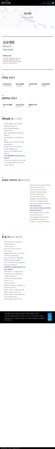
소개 (1, 387)
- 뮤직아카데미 (3, 408)
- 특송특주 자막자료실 (5, 443)
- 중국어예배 (3, 379)
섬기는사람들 (3, 327)
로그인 (44, 3)
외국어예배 (2, 376)
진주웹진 (2, 355)
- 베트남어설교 (3, 382)
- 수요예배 (2, 363)
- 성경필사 (2, 438)
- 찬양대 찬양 (3, 368)
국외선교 (2, 415)
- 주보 (1, 334)
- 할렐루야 (2, 369)
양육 (1, 400)
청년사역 (2, 392)
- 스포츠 (2, 428)
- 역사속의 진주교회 (5, 342)
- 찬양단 (2, 373)
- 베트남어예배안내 (4, 381)
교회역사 (2, 338)
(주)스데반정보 (8, 320)
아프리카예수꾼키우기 (5, 423)
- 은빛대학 (2, 407)
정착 (1, 399)
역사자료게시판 (4, 353)
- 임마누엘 (2, 371)
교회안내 (2, 324)
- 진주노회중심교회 (4, 351)
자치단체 (2, 433)
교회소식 (2, 332)
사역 (1, 404)
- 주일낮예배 (3, 360)
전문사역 (2, 394)
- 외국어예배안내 (4, 377)
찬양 (1, 366)
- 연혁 (1, 340)
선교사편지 (2, 420)
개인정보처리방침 (4, 448)
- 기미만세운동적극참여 (6, 350)
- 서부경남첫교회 (4, 343)
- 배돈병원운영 (3, 346)
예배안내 (2, 329)
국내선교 (2, 413)
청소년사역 (2, 391)
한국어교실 (2, 430)
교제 (1, 425)
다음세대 (2, 386)
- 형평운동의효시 (4, 348)
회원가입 (49, 3)
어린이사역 (2, 389)
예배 (1, 358)
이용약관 (9, 448)
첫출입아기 (2, 435)
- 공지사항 (2, 335)
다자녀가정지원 (4, 422)
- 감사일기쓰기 (3, 439)
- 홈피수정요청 (3, 444)
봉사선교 (2, 417)
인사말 (1, 325)
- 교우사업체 (3, 446)
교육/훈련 (2, 395)
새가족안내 (2, 337)
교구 (1, 431)
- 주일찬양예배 (3, 361)
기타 (1, 405)
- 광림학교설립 (3, 345)
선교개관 (31, 17)
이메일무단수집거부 (16, 448)
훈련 (1, 402)
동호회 (1, 426)
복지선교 (2, 418)
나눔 (1, 436)
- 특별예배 (2, 364)
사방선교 (24, 17)
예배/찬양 (2, 356)
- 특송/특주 (3, 374)
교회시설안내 (3, 330)
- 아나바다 (2, 441)
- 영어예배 (2, 384)
